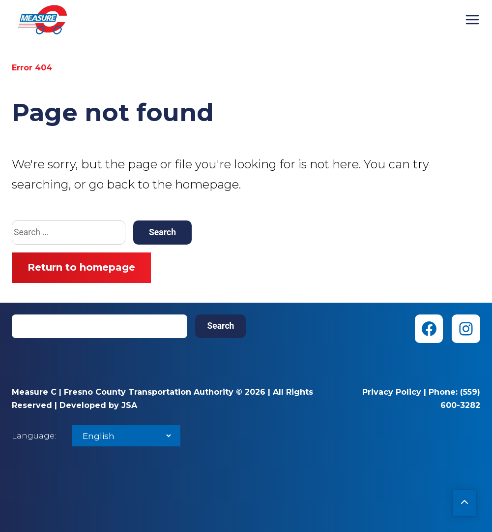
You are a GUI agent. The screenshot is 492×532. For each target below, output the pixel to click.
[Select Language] (126, 435)
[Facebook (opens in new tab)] (429, 329)
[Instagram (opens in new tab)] (466, 329)
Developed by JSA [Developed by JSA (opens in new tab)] (98, 405)
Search (220, 326)
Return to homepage (81, 267)
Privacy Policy (391, 392)
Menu (472, 20)
